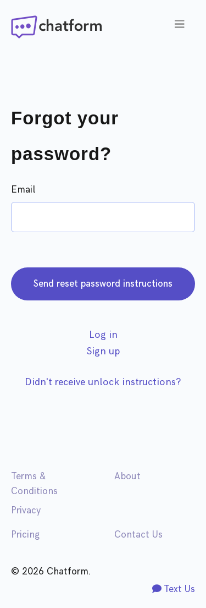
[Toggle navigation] (179, 27)
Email (23, 189)
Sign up (103, 351)
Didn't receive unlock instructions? (103, 382)
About (127, 476)
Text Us (173, 589)
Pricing (25, 534)
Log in (103, 335)
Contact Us (138, 534)
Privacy (26, 510)
